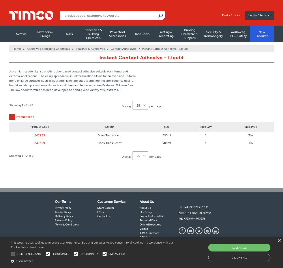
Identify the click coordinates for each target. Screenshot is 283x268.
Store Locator (105, 207)
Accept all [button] (239, 247)
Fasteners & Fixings (45, 34)
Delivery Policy (64, 216)
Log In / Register (259, 15)
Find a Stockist (232, 15)
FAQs (100, 212)
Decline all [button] (239, 257)
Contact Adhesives (124, 49)
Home (17, 49)
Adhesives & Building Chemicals (93, 34)
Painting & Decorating (166, 34)
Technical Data (148, 220)
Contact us (104, 216)
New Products (261, 34)
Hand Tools (142, 34)
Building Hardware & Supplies (189, 34)
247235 (39, 135)
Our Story (146, 212)
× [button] (279, 241)
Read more (37, 247)
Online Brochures (150, 224)
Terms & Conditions (67, 224)
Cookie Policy (63, 212)
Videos (144, 228)
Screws (21, 34)
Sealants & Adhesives (90, 49)
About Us (145, 207)
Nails (69, 34)
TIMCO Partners (149, 233)
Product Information (152, 216)
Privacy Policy (63, 207)
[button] (96, 260)
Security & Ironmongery (213, 34)
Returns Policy (63, 220)
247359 (39, 143)
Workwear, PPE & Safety (238, 34)
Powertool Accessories (117, 34)
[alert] (141, 252)
